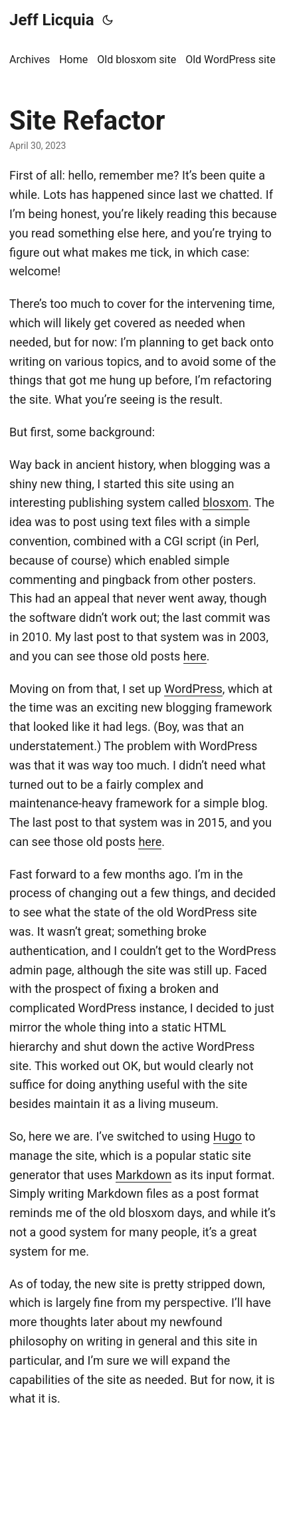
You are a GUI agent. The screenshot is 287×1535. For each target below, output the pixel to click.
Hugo (227, 1136)
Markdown (143, 1175)
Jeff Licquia (51, 20)
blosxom (225, 502)
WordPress (193, 689)
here (195, 656)
